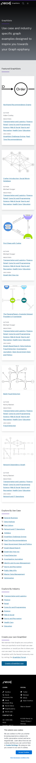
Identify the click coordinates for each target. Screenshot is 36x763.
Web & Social (15, 127)
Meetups (26, 695)
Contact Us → (8, 715)
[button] (23, 3)
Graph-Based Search (11, 346)
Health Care (17, 130)
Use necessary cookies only (19, 758)
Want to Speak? (25, 706)
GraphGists (16, 3)
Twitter (25, 692)
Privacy (28, 721)
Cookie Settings (12, 745)
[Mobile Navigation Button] (27, 3)
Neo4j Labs (9, 711)
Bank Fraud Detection (11, 394)
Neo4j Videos (9, 706)
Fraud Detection (9, 349)
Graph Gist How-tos (11, 275)
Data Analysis (25, 346)
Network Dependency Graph (14, 465)
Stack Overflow (28, 700)
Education (26, 130)
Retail (5, 125)
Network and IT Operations (13, 496)
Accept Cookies (24, 752)
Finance (29, 122)
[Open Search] (23, 3)
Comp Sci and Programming (19, 125)
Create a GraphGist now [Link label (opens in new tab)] (14, 663)
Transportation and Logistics (14, 122)
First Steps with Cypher (12, 243)
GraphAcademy (10, 709)
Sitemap (23, 724)
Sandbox (8, 692)
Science (6, 127)
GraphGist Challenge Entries (14, 136)
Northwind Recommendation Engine (17, 105)
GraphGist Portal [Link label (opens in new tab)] (19, 657)
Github (25, 698)
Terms (22, 721)
